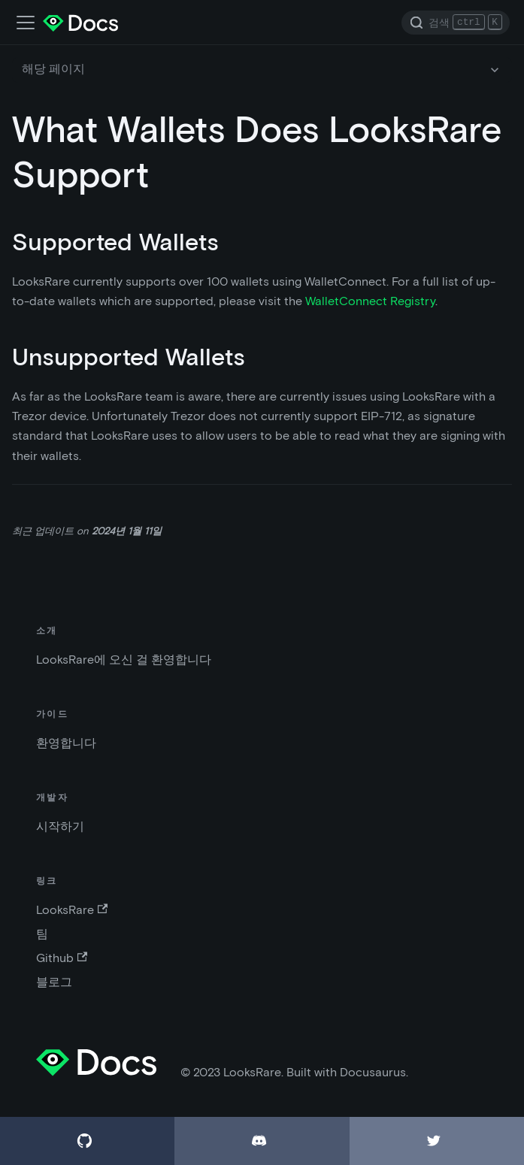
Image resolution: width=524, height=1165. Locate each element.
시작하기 (60, 826)
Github (61, 958)
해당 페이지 (53, 69)
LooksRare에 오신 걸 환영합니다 (123, 659)
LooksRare (72, 910)
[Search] (455, 23)
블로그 (54, 982)
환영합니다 (66, 743)
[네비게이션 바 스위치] (25, 22)
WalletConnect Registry (370, 301)
